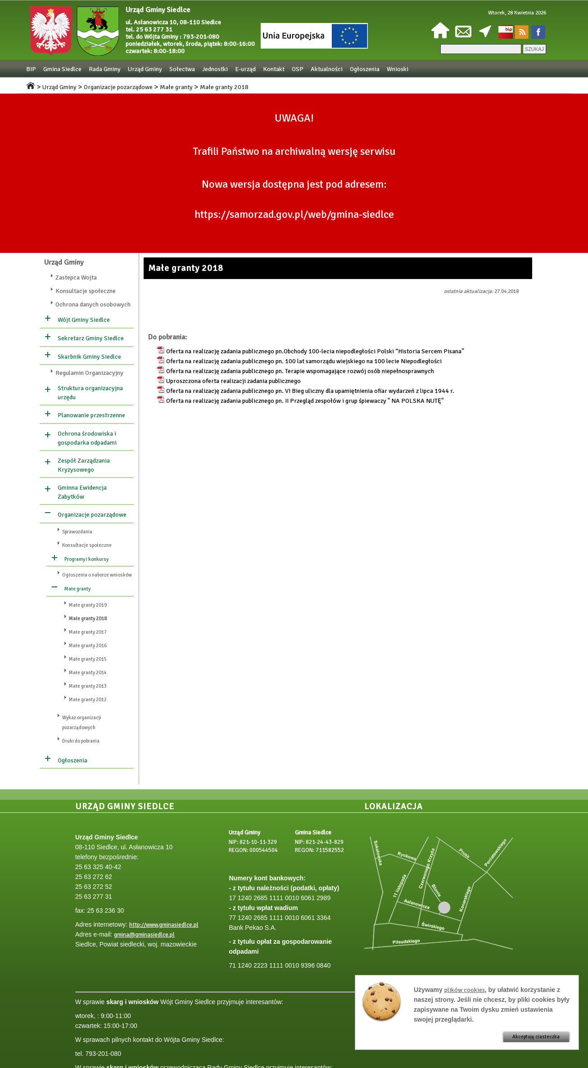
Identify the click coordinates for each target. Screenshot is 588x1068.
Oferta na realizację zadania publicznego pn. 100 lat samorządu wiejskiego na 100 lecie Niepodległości (304, 361)
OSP (297, 69)
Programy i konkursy (86, 559)
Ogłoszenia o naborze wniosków (97, 575)
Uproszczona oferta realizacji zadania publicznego (233, 381)
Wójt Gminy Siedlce (84, 320)
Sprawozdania (77, 532)
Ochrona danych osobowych (93, 304)
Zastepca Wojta (76, 277)
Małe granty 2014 (88, 673)
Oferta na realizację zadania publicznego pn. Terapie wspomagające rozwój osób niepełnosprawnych (300, 371)
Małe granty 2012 (88, 700)
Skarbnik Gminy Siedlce (89, 357)
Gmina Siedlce (62, 69)
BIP (31, 69)
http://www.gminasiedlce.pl (164, 924)
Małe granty (176, 87)
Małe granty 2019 (88, 605)
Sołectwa (182, 69)
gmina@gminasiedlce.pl (144, 934)
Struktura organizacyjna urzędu (90, 392)
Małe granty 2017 (88, 632)
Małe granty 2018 (224, 87)
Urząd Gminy (145, 69)
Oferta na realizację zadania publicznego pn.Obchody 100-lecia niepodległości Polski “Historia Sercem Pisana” (315, 351)
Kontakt (274, 69)
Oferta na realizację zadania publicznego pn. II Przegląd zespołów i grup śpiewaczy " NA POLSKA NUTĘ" (304, 401)
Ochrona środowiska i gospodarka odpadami (87, 438)
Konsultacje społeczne (85, 291)
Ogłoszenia (365, 69)
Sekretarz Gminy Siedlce (91, 338)
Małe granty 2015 (88, 659)
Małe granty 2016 (88, 646)
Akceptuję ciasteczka (536, 1037)
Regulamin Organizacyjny (89, 373)
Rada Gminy (105, 69)
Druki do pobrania (81, 741)
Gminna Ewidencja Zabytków (82, 492)
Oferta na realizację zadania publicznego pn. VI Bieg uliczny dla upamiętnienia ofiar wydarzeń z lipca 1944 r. (310, 391)
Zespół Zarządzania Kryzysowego (84, 465)
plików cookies (464, 990)
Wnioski (397, 69)
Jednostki (215, 69)
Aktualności (327, 69)
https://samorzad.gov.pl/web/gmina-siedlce (294, 214)
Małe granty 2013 (88, 686)
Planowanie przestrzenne (91, 415)
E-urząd (245, 69)
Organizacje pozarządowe (118, 87)
